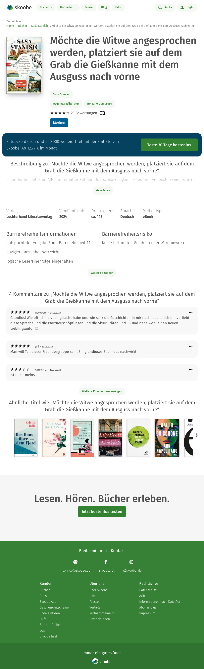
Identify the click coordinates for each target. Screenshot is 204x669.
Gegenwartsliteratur (66, 103)
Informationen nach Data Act (159, 602)
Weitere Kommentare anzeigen (102, 391)
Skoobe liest (48, 636)
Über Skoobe (98, 590)
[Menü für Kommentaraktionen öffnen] (191, 312)
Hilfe (118, 7)
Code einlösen (50, 613)
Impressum (147, 613)
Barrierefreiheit (51, 625)
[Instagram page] (132, 566)
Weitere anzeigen (102, 273)
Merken (59, 123)
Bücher (45, 7)
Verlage (94, 607)
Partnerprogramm (102, 613)
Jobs (92, 596)
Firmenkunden (99, 619)
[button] (197, 435)
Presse (94, 602)
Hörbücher (67, 7)
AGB (142, 596)
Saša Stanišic (39, 26)
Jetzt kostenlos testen (102, 511)
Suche (165, 7)
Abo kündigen (148, 607)
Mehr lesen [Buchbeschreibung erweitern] (103, 190)
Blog (104, 7)
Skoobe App (48, 602)
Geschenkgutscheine (54, 607)
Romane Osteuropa (99, 103)
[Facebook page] (106, 566)
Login (186, 7)
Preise (89, 7)
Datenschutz (148, 590)
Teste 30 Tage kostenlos (169, 145)
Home (10, 26)
